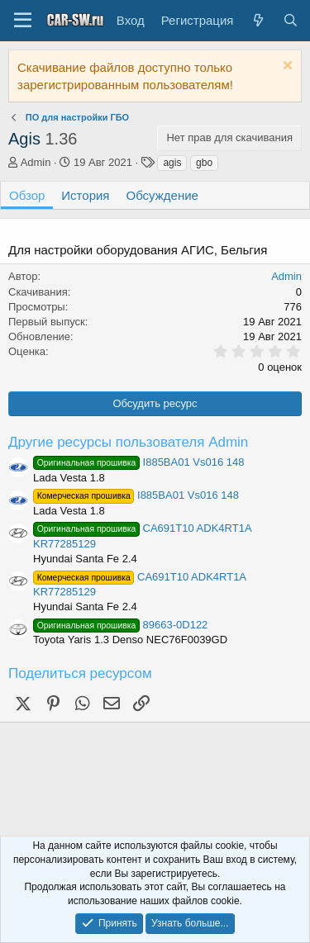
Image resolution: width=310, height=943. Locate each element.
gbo (204, 162)
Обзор (27, 195)
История (85, 195)
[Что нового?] (257, 20)
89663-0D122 (120, 624)
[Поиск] (290, 20)
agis (172, 162)
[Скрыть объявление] (286, 67)
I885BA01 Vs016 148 (138, 462)
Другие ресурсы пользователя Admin (128, 442)
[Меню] (22, 20)
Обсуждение (162, 195)
